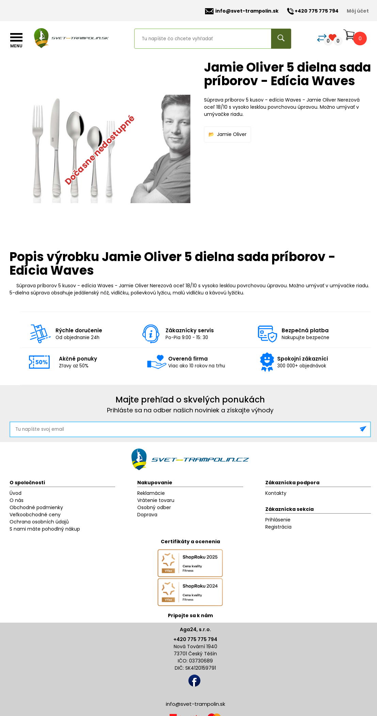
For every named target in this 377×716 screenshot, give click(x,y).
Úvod (15, 493)
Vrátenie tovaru (155, 500)
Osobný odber (154, 507)
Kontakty (275, 493)
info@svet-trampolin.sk (242, 11)
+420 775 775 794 (195, 639)
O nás (16, 500)
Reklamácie (151, 493)
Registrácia (278, 526)
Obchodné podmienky (36, 507)
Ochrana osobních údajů (39, 521)
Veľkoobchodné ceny (35, 514)
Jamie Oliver (232, 134)
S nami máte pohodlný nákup (45, 528)
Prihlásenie (277, 519)
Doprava (147, 514)
